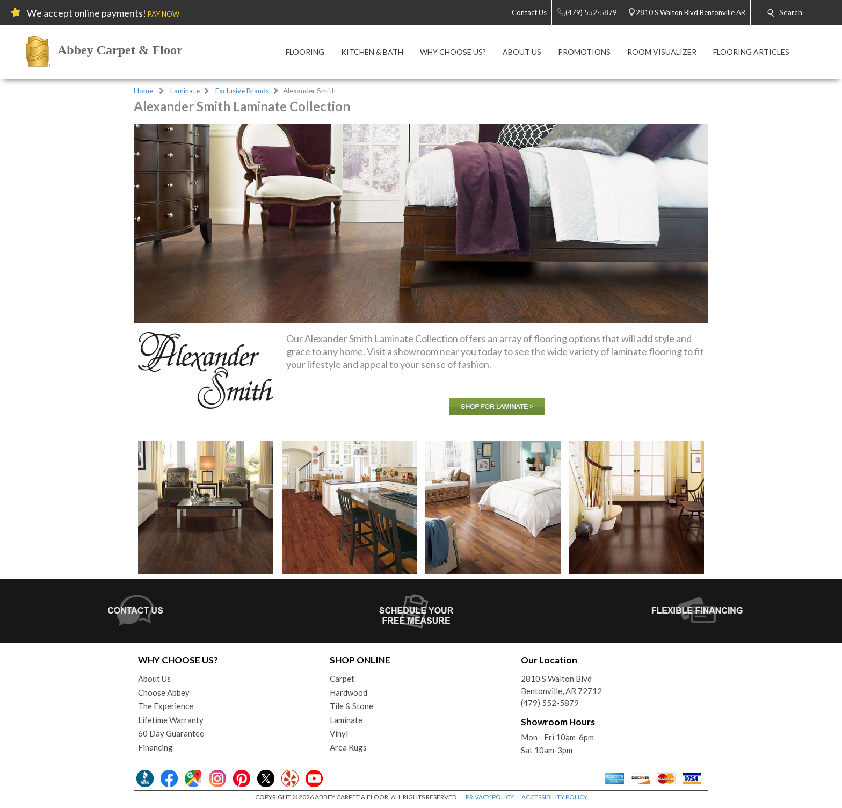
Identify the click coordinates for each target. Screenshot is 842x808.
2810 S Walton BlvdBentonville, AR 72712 (561, 685)
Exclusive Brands (242, 90)
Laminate (185, 90)
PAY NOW (163, 14)
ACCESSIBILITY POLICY (554, 797)
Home (143, 90)
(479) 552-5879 (550, 703)
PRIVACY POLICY (490, 797)
